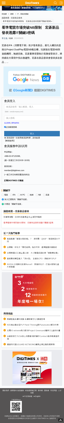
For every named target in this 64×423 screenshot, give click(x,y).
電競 (6, 195)
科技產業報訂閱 (31, 390)
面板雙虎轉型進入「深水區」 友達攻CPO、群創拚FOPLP (31, 258)
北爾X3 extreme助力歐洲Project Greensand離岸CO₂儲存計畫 (33, 330)
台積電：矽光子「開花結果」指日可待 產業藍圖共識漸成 (32, 247)
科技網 (4, 14)
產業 (12, 14)
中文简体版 (28, 396)
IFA (14, 195)
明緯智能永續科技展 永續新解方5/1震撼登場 (26, 319)
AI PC (22, 195)
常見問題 (53, 390)
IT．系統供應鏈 (22, 14)
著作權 (40, 390)
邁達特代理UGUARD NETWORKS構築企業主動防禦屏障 (31, 344)
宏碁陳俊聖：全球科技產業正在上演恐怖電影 (22, 217)
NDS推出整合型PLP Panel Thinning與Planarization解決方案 (33, 324)
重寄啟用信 (15, 123)
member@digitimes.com (14, 170)
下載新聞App (16, 400)
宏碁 (47, 195)
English (37, 396)
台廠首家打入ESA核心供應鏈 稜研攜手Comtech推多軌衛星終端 (33, 337)
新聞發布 (13, 390)
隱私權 (46, 390)
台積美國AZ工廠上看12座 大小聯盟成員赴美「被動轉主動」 (33, 252)
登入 (32, 133)
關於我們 (6, 390)
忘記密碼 (7, 123)
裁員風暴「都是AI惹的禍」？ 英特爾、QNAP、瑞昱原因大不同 (33, 240)
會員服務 (20, 390)
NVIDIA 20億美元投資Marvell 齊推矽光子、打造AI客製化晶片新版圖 (33, 265)
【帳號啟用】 (9, 141)
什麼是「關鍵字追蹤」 (13, 204)
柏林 (32, 195)
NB (39, 195)
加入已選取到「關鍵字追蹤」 (16, 199)
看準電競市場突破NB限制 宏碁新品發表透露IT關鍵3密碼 (28, 222)
